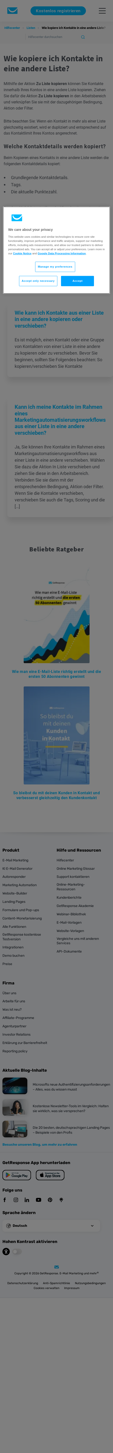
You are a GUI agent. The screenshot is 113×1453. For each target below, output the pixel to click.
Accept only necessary (38, 280)
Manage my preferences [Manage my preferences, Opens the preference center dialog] (55, 266)
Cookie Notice (22, 253)
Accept (77, 280)
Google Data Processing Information (62, 253)
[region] (56, 250)
